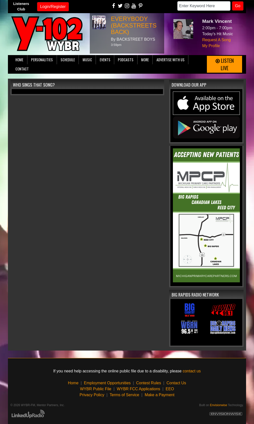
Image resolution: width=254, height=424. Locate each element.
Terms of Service (124, 395)
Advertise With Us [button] (171, 59)
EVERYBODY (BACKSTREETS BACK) (134, 25)
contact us (192, 371)
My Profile (211, 46)
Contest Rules (148, 383)
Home (73, 383)
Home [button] (19, 59)
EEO (170, 389)
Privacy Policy (92, 395)
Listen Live (225, 64)
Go (237, 6)
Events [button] (105, 59)
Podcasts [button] (125, 59)
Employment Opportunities (107, 383)
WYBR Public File (95, 389)
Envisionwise (218, 405)
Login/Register (53, 6)
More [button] (145, 59)
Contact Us (176, 383)
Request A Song (216, 40)
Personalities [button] (42, 59)
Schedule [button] (68, 59)
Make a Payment (159, 395)
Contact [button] (22, 68)
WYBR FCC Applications (138, 389)
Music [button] (87, 59)
